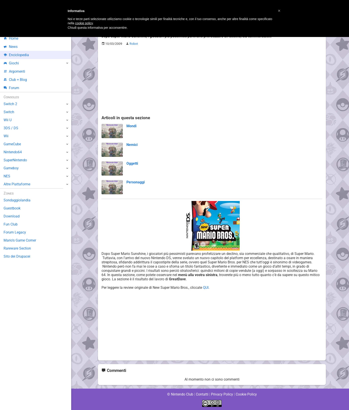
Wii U (8, 120)
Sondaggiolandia (17, 200)
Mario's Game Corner (20, 240)
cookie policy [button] (84, 23)
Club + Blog (15, 80)
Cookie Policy (246, 394)
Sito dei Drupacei (17, 256)
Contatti (202, 394)
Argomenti (14, 71)
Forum (11, 88)
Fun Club (10, 224)
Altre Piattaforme (17, 184)
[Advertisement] (211, 80)
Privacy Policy (222, 394)
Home (11, 38)
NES (7, 176)
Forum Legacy (15, 232)
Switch (9, 112)
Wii (6, 136)
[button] (279, 10)
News (11, 47)
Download (11, 216)
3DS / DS (11, 128)
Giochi (11, 63)
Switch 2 (10, 104)
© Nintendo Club (180, 394)
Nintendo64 (13, 152)
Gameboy (11, 168)
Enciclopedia (16, 55)
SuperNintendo (15, 160)
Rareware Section (17, 248)
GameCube (12, 144)
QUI (207, 287)
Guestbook (12, 208)
